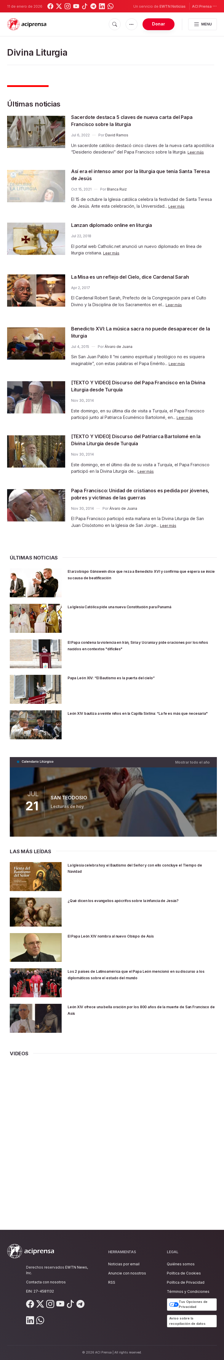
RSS (111, 1282)
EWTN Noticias (172, 6)
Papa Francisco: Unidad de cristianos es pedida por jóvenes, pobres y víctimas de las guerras (142, 496)
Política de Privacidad (185, 1282)
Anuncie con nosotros (127, 1273)
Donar (158, 23)
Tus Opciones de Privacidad (188, 1304)
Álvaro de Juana (118, 348)
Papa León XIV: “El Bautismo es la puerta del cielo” (133, 679)
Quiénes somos (181, 1264)
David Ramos (116, 135)
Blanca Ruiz (117, 189)
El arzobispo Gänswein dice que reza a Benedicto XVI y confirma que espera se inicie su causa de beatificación (140, 576)
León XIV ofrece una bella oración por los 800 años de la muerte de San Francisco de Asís (141, 1011)
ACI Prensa (204, 6)
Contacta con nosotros (46, 1282)
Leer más (196, 151)
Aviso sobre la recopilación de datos (187, 1321)
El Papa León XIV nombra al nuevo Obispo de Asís (132, 937)
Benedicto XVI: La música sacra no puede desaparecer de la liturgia (129, 334)
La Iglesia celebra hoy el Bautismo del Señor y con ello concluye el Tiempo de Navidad (138, 869)
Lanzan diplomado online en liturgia (120, 224)
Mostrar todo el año (194, 764)
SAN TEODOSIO (68, 799)
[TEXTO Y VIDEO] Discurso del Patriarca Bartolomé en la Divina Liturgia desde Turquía (142, 442)
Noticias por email (124, 1264)
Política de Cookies (184, 1273)
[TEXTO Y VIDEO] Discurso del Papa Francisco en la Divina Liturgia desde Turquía (140, 388)
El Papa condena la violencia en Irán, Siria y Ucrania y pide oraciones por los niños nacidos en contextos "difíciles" (137, 650)
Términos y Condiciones (188, 1292)
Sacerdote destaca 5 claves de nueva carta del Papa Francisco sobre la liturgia (137, 120)
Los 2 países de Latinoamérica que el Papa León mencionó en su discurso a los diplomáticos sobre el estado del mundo (135, 978)
